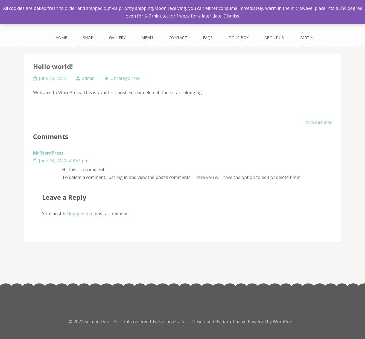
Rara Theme (234, 321)
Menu (147, 37)
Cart (304, 37)
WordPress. (284, 321)
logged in (78, 214)
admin (88, 78)
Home (61, 37)
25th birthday (318, 122)
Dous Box (239, 37)
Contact (178, 37)
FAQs (208, 37)
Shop (88, 37)
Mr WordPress (48, 153)
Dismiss (231, 16)
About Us (274, 37)
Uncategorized (125, 78)
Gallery (117, 37)
